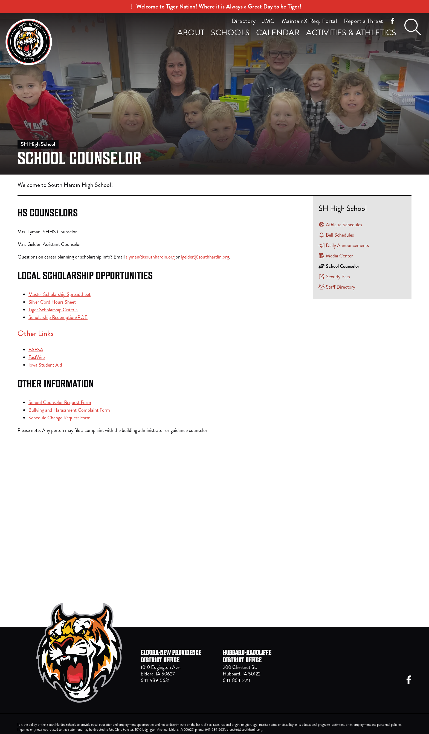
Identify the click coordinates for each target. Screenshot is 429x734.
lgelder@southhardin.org (205, 256)
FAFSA (35, 349)
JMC (268, 21)
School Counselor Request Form (59, 402)
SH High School (38, 144)
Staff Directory (336, 287)
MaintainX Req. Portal (309, 21)
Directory (243, 21)
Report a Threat (363, 21)
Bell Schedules (336, 235)
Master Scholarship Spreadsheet (59, 294)
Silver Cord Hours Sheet (52, 302)
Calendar (278, 32)
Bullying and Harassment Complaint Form (69, 410)
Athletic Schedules (340, 224)
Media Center (335, 255)
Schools (230, 32)
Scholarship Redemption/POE (58, 317)
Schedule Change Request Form (59, 417)
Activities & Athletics (351, 32)
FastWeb (36, 357)
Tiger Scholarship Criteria (53, 309)
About (190, 32)
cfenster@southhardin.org (244, 729)
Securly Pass (334, 276)
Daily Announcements (343, 245)
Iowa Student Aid (45, 365)
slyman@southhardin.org (150, 256)
